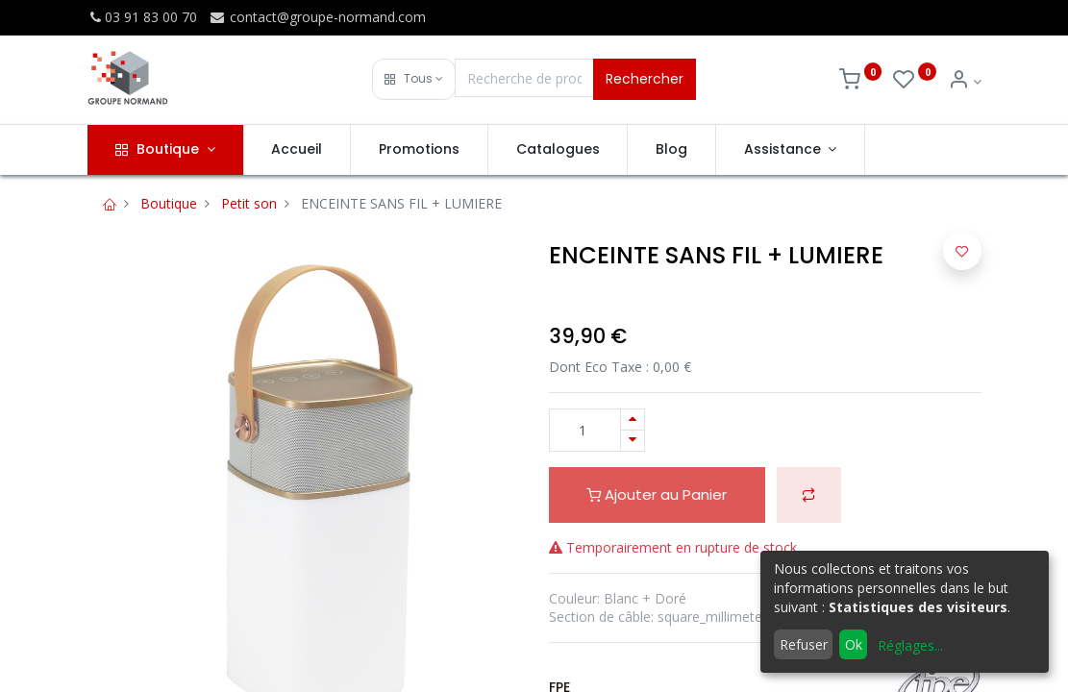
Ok (853, 644)
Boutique (168, 203)
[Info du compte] (964, 81)
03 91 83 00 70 (142, 17)
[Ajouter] (632, 419)
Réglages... (910, 645)
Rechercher (644, 78)
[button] (414, 79)
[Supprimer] (632, 441)
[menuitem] (297, 150)
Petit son (249, 203)
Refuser (804, 644)
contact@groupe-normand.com (317, 17)
